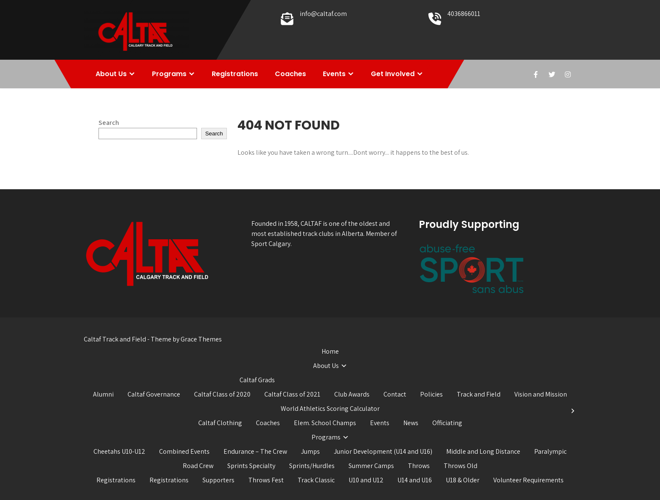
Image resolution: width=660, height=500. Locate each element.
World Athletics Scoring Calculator (330, 408)
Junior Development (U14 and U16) (383, 451)
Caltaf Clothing (220, 422)
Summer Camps (371, 465)
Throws (419, 465)
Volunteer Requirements (528, 480)
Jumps (310, 451)
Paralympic (550, 451)
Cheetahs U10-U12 (119, 451)
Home (330, 351)
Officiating (447, 422)
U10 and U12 (366, 480)
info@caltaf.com (323, 13)
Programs (169, 74)
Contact (394, 394)
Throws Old (460, 465)
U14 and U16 (414, 480)
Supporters (218, 480)
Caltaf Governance (154, 394)
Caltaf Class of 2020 (222, 394)
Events (334, 74)
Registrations (235, 74)
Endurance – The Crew (255, 451)
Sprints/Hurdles (312, 465)
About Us (111, 74)
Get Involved (393, 74)
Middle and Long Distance (483, 451)
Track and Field (478, 394)
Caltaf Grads (257, 380)
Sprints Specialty (251, 465)
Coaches (290, 74)
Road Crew (198, 465)
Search (108, 122)
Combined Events (184, 451)
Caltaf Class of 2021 (292, 394)
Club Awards (352, 394)
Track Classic (316, 480)
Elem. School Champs (325, 422)
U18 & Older (462, 480)
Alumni (103, 394)
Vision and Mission (540, 394)
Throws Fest (266, 480)
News (410, 422)
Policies (431, 394)
